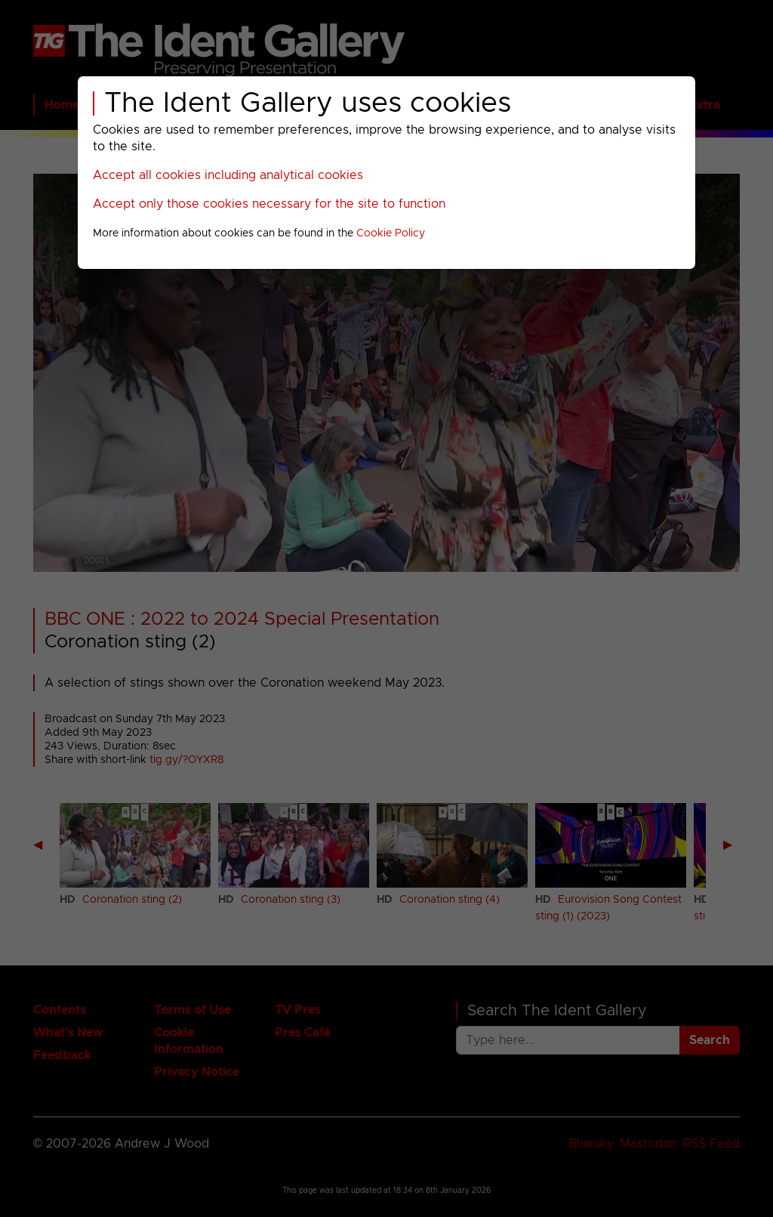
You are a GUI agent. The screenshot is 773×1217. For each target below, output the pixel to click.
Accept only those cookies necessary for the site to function (269, 204)
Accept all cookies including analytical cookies (228, 175)
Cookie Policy (390, 233)
